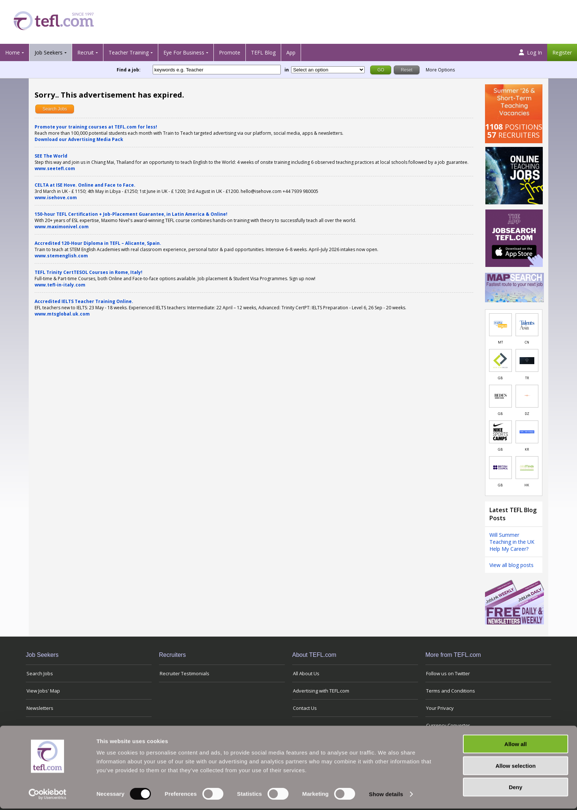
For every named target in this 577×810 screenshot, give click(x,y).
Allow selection (515, 767)
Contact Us (305, 708)
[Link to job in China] (527, 324)
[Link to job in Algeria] (527, 396)
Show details (386, 795)
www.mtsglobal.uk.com (62, 314)
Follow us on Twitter (448, 673)
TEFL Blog (263, 52)
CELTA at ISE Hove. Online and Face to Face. (85, 185)
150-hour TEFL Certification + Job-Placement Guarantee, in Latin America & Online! (131, 214)
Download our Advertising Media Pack (79, 139)
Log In (530, 52)
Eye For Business (183, 52)
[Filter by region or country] (328, 69)
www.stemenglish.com (61, 256)
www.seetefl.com (55, 168)
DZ (527, 413)
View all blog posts (511, 564)
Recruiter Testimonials (184, 673)
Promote (229, 52)
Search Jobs (54, 109)
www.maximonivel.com (62, 226)
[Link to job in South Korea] (527, 431)
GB (500, 378)
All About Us (306, 673)
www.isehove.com (56, 197)
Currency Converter (448, 725)
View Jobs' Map (43, 690)
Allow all (516, 745)
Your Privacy (440, 708)
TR (527, 378)
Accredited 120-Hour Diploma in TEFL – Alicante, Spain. (98, 243)
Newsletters (39, 708)
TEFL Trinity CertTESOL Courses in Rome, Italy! (88, 272)
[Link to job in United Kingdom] (500, 360)
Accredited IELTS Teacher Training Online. (84, 301)
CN (527, 342)
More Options (440, 70)
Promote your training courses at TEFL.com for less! (96, 127)
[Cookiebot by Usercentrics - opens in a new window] (47, 795)
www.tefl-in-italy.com (60, 285)
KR (527, 449)
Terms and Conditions (450, 690)
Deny (516, 788)
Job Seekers (49, 52)
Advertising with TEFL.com (321, 690)
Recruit (85, 52)
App (290, 52)
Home (12, 52)
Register (562, 52)
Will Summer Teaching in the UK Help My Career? (511, 541)
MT (500, 342)
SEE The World (51, 156)
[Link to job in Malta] (500, 324)
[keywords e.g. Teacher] (217, 69)
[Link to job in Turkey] (527, 360)
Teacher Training (129, 52)
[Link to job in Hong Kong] (527, 467)
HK (526, 485)
